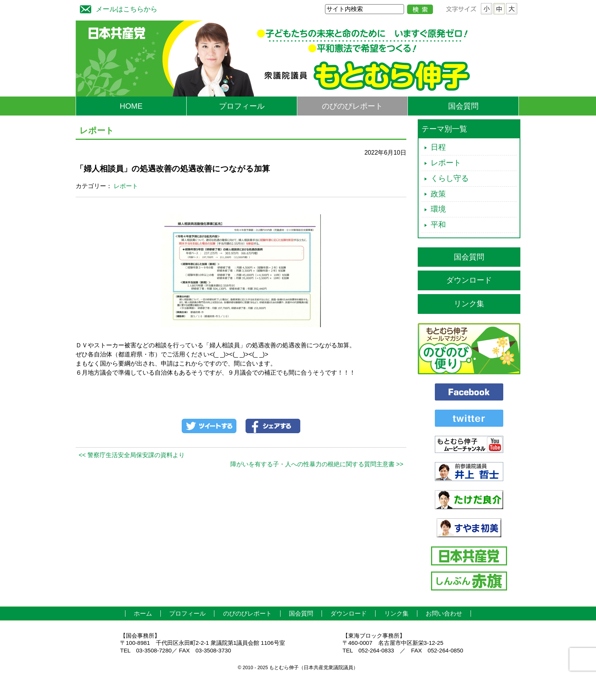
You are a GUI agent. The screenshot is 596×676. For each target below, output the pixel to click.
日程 (438, 147)
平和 (438, 224)
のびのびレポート (352, 106)
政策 (438, 194)
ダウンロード (469, 280)
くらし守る (450, 178)
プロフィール (242, 106)
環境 (438, 209)
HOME (131, 106)
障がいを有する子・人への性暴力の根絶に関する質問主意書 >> (316, 464)
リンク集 (469, 303)
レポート (126, 186)
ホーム (143, 613)
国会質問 (463, 106)
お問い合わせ (444, 613)
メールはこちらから (116, 8)
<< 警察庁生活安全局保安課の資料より (132, 455)
